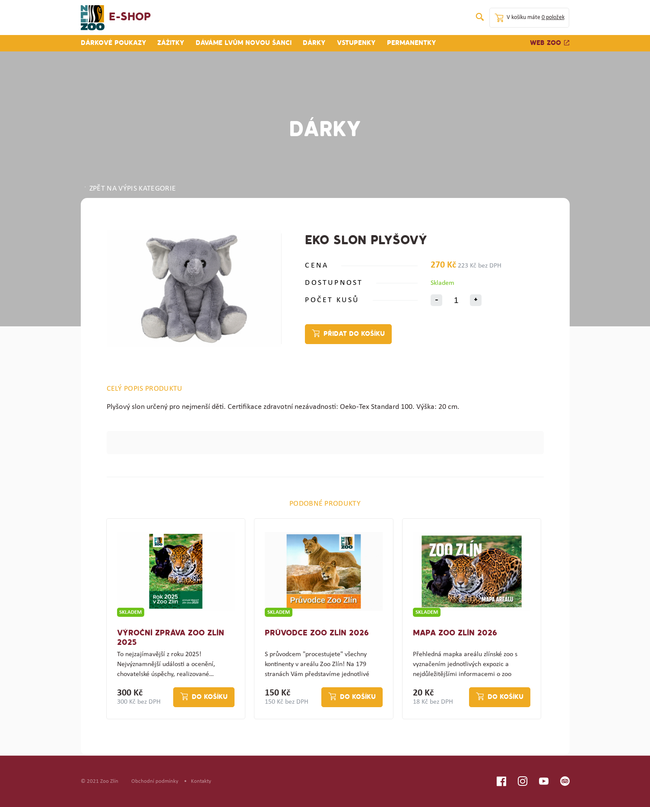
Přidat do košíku (354, 334)
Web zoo (550, 43)
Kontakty (201, 781)
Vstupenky (356, 43)
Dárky (314, 43)
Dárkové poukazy (113, 43)
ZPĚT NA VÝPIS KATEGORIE (129, 189)
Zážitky (170, 43)
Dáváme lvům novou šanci (244, 43)
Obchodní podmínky (154, 781)
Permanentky (411, 43)
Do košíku (210, 697)
